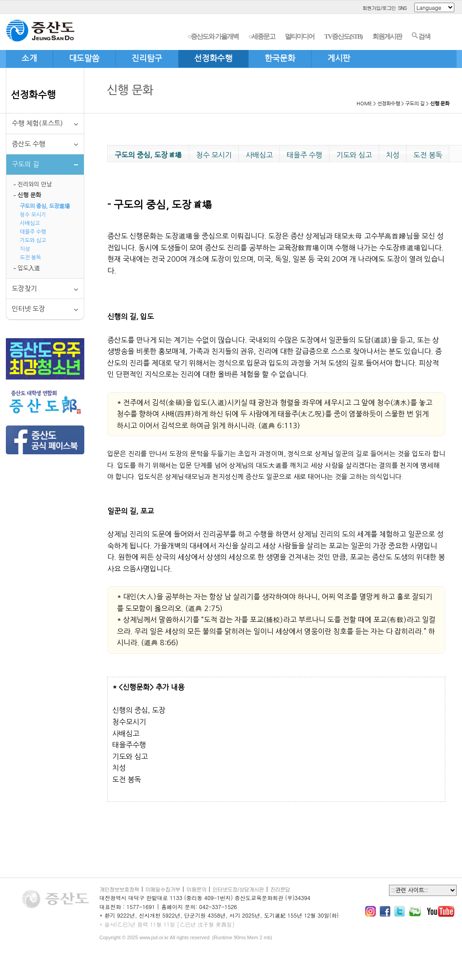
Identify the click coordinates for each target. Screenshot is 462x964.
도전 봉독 (30, 257)
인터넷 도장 (28, 308)
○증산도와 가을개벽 (213, 36)
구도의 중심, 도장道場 (45, 206)
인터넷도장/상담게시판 (238, 889)
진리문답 (280, 889)
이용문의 (196, 889)
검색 (421, 36)
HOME (364, 103)
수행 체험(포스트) (37, 123)
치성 (25, 249)
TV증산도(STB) (343, 36)
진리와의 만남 (35, 184)
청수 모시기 (33, 214)
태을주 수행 (33, 232)
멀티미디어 (299, 36)
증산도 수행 (28, 143)
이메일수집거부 (163, 889)
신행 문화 (29, 195)
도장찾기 (24, 288)
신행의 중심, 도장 (138, 710)
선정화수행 (33, 95)
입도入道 (29, 268)
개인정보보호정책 (119, 889)
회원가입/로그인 (379, 8)
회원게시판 (387, 36)
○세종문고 (261, 36)
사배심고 (30, 223)
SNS (402, 8)
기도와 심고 (33, 240)
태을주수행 (129, 744)
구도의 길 (415, 103)
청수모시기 (129, 721)
